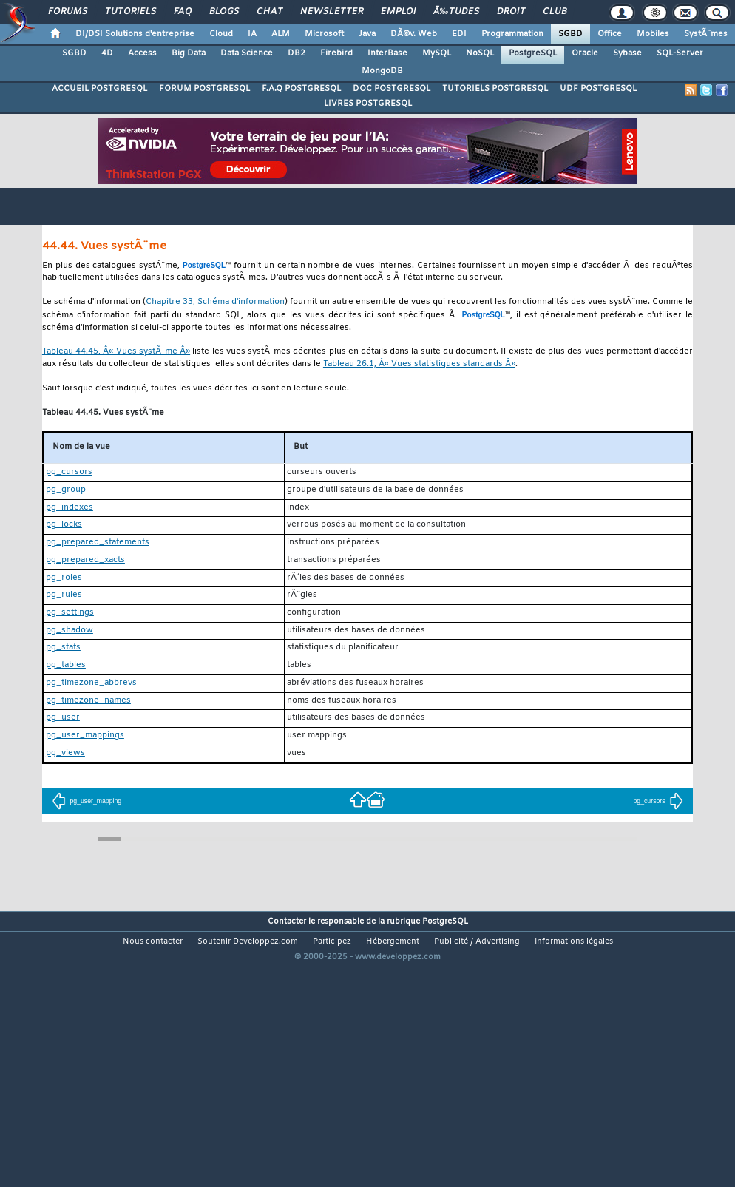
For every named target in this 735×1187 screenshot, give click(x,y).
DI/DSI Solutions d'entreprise (134, 34)
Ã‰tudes (456, 12)
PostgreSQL (533, 53)
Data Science (246, 53)
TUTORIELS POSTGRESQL (495, 89)
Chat (269, 12)
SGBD (570, 34)
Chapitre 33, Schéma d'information (215, 302)
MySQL (436, 53)
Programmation (512, 34)
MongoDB (382, 71)
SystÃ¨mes (706, 34)
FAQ (182, 12)
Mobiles (653, 34)
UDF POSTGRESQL (598, 89)
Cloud (221, 34)
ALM (280, 34)
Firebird (336, 53)
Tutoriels (131, 12)
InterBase (387, 53)
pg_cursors (657, 801)
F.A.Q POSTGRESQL (301, 89)
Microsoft (324, 34)
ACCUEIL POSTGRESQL (99, 89)
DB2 (296, 53)
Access (142, 53)
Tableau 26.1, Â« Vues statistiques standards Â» (419, 364)
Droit (510, 12)
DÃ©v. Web (413, 34)
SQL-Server (680, 53)
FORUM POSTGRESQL (204, 89)
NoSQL (480, 53)
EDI (459, 34)
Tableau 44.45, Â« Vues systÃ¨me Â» (116, 351)
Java (367, 34)
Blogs (224, 12)
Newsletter (332, 12)
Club (554, 12)
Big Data (189, 53)
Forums (68, 12)
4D (107, 53)
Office (609, 34)
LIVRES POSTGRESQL (368, 103)
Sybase (627, 53)
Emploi (398, 12)
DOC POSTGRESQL (391, 89)
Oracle (585, 53)
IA (252, 34)
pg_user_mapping (86, 801)
